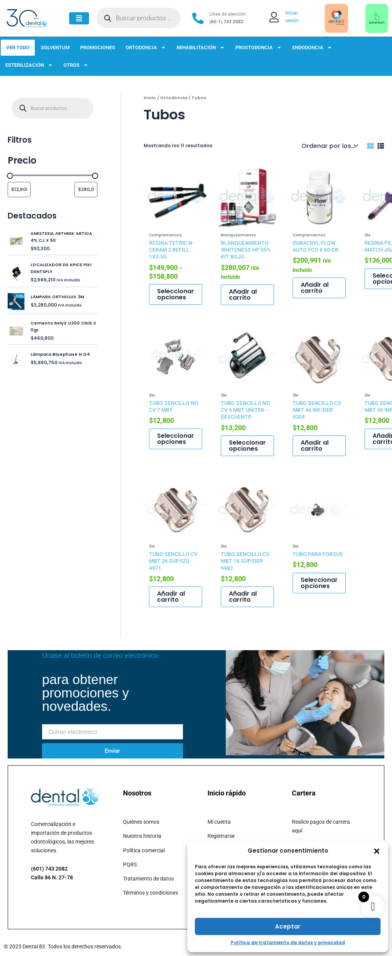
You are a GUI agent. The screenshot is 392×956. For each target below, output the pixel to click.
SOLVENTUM (55, 47)
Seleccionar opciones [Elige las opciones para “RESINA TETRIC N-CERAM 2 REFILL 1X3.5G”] (175, 294)
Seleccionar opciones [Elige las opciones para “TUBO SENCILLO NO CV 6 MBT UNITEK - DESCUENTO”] (247, 445)
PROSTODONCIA (258, 47)
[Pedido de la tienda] (329, 145)
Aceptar (287, 926)
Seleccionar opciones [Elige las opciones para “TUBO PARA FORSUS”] (319, 582)
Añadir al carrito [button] (243, 294)
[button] (377, 851)
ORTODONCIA (146, 47)
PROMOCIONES (97, 47)
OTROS (75, 65)
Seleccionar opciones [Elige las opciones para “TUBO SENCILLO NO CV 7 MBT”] (175, 438)
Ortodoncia (173, 98)
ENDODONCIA (312, 47)
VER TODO (17, 47)
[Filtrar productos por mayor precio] (86, 189)
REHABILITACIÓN (201, 47)
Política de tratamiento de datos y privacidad (288, 942)
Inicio (150, 98)
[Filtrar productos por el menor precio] (19, 189)
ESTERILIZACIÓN (29, 65)
